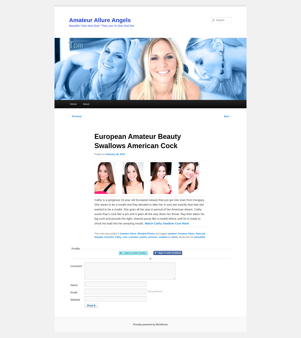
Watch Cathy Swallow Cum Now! (167, 223)
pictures (152, 237)
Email (73, 292)
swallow (163, 237)
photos (143, 237)
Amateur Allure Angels (100, 20)
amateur (172, 233)
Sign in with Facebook (167, 253)
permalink (199, 237)
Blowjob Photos (146, 233)
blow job (200, 233)
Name (74, 285)
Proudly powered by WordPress (150, 324)
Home (73, 104)
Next (228, 116)
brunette (109, 237)
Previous (75, 116)
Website (75, 299)
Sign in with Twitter (133, 253)
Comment (76, 266)
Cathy (118, 237)
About (86, 104)
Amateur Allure (128, 233)
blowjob (98, 237)
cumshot (133, 237)
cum (125, 237)
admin (174, 237)
